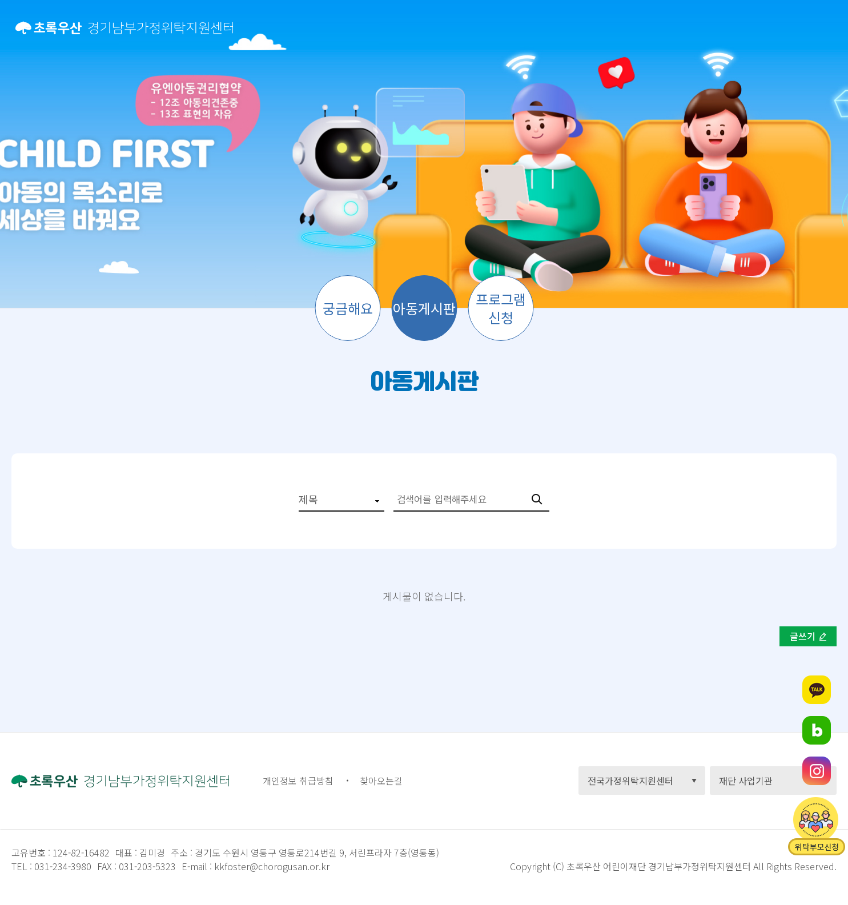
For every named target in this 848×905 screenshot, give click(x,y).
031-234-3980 (61, 866)
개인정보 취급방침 (298, 780)
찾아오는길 (381, 780)
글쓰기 (802, 636)
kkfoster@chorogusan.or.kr (271, 866)
